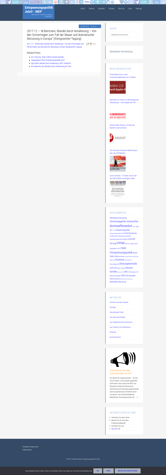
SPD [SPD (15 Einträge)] (115, 268)
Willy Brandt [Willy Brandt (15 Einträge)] (122, 282)
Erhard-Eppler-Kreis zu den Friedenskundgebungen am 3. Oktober (123, 75)
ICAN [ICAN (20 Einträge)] (130, 239)
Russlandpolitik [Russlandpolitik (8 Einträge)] (128, 260)
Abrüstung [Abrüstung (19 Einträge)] (113, 218)
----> (137, 397)
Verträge (113, 307)
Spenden (114, 429)
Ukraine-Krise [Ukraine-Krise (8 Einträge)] (120, 272)
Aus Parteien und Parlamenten (120, 327)
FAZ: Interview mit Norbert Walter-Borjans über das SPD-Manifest (123, 151)
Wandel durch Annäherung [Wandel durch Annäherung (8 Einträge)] (126, 279)
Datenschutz (27, 450)
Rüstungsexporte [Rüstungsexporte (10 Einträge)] (114, 264)
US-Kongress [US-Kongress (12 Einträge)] (132, 272)
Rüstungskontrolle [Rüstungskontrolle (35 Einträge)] (128, 263)
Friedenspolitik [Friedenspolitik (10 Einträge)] (114, 236)
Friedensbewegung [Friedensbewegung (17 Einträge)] (130, 233)
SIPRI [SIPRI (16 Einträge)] (111, 268)
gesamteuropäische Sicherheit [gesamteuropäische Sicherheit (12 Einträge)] (118, 239)
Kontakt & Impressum (30, 447)
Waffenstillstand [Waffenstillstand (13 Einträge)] (115, 279)
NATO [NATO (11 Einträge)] (118, 248)
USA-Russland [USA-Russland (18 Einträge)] (130, 276)
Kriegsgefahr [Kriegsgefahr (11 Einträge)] (113, 248)
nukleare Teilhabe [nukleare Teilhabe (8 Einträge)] (129, 256)
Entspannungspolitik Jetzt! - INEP (39, 10)
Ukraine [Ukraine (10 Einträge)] (123, 268)
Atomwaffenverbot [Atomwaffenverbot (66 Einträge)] (121, 226)
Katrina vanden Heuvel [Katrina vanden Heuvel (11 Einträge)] (131, 243)
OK (98, 471)
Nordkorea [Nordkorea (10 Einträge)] (122, 256)
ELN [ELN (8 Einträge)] (114, 230)
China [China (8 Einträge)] (134, 226)
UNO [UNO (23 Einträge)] (126, 272)
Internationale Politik (117, 312)
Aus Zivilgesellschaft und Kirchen (121, 322)
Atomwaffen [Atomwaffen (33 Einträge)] (132, 221)
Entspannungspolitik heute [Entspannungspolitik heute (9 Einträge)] (116, 233)
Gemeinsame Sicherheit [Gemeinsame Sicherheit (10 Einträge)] (124, 236)
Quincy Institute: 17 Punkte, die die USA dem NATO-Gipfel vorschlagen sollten (123, 177)
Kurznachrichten (115, 337)
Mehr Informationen (128, 471)
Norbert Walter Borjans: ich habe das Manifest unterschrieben (122, 126)
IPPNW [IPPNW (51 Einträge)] (121, 243)
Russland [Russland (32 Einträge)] (119, 259)
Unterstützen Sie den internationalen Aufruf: (121, 372)
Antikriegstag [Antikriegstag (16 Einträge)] (122, 218)
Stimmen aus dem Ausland (119, 302)
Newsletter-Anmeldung (121, 51)
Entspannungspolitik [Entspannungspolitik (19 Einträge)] (122, 230)
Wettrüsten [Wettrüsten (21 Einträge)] (114, 282)
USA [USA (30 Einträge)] (123, 275)
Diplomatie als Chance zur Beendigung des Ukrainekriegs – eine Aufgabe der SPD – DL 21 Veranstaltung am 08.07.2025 (124, 101)
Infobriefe (113, 332)
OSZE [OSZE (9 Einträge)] (134, 256)
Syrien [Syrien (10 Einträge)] (118, 268)
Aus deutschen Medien (117, 317)
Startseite (3, 1)
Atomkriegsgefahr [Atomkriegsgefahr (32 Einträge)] (118, 221)
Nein (108, 471)
